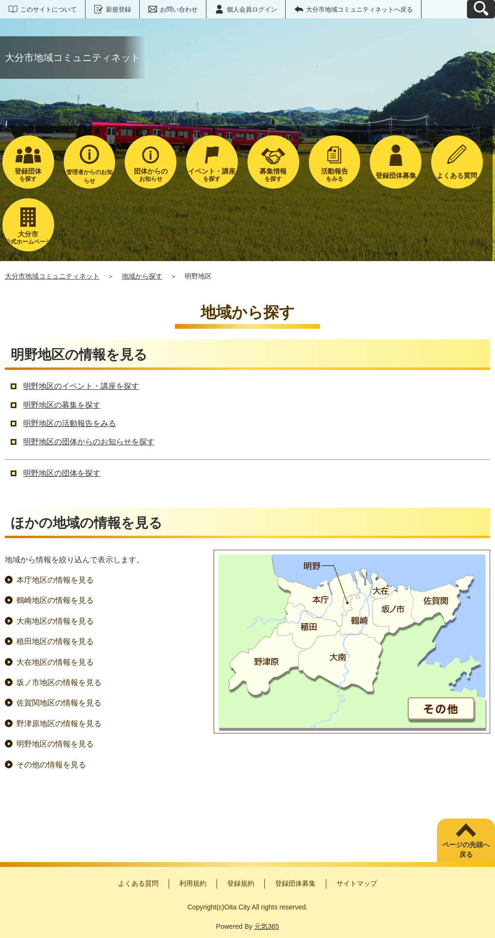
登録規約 (240, 883)
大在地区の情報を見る (55, 662)
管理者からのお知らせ (89, 176)
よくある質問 (138, 883)
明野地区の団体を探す (62, 473)
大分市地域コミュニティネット (52, 276)
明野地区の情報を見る (55, 744)
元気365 (266, 926)
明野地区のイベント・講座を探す (81, 386)
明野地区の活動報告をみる (69, 423)
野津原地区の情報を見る (59, 723)
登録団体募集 (295, 883)
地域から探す (142, 276)
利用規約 (192, 883)
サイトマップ (356, 883)
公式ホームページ (28, 237)
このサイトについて (48, 9)
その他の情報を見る (51, 765)
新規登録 (118, 9)
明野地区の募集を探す (62, 405)
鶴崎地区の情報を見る (55, 600)
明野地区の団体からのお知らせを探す (89, 442)
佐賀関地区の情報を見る (59, 703)
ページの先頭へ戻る (466, 849)
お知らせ (150, 174)
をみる (335, 174)
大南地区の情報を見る (55, 621)
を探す (28, 174)
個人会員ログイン (252, 9)
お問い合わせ (179, 9)
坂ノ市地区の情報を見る (59, 682)
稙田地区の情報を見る (55, 641)
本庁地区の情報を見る (55, 580)
